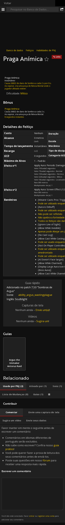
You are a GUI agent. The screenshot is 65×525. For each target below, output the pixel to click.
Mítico (24, 93)
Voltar (7, 3)
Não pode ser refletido (50, 213)
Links (58, 56)
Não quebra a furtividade (51, 217)
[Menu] (3, 9)
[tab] (13, 386)
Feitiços (30, 50)
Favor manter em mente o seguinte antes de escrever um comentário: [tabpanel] (32, 473)
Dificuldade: (13, 93)
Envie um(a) (42, 310)
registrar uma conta (46, 516)
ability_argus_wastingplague (33, 295)
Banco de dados (14, 50)
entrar (31, 516)
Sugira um (42, 321)
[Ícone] (8, 69)
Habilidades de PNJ (46, 50)
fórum (46, 460)
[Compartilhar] (62, 9)
